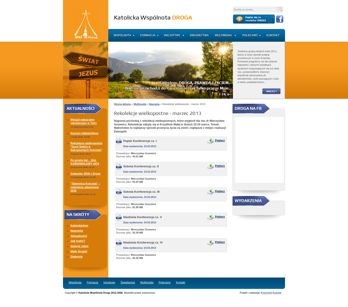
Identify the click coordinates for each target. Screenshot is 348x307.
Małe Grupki (78, 251)
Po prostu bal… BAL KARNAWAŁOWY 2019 (84, 162)
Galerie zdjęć (79, 246)
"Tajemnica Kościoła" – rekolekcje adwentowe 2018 (85, 187)
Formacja (148, 35)
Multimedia (223, 35)
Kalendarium (79, 225)
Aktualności (78, 236)
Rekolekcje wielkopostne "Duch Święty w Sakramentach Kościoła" (86, 147)
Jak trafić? (77, 241)
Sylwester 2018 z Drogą (85, 173)
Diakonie (76, 256)
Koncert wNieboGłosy (84, 133)
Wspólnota (122, 35)
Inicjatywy (172, 35)
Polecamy (250, 35)
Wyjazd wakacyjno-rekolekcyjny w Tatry (83, 121)
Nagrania (76, 230)
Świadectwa (199, 35)
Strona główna (122, 104)
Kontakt (272, 35)
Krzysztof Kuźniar (271, 292)
